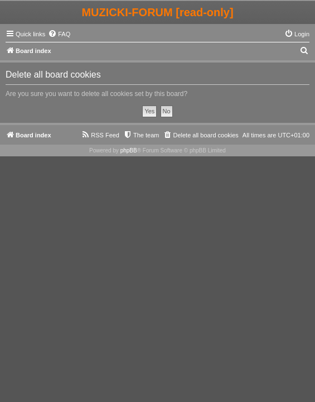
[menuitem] (59, 34)
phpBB (128, 150)
